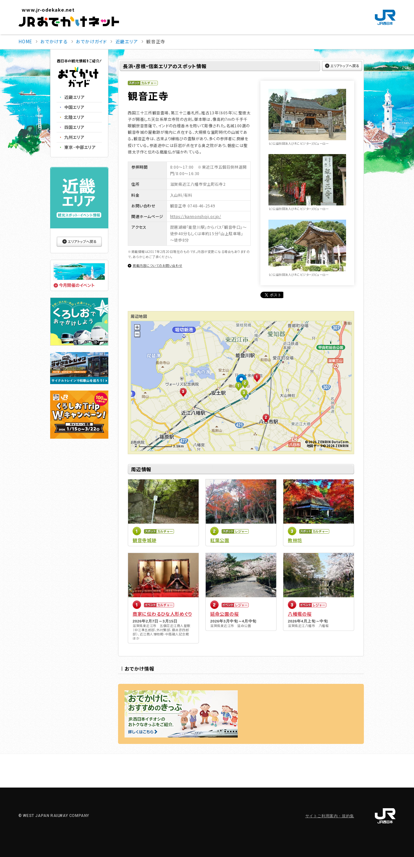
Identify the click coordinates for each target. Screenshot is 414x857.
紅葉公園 (219, 540)
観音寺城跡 (145, 540)
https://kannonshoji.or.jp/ (195, 216)
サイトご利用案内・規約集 (329, 816)
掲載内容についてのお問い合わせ (157, 265)
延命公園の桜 (224, 614)
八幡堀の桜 (300, 614)
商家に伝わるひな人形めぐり (162, 614)
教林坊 (295, 540)
